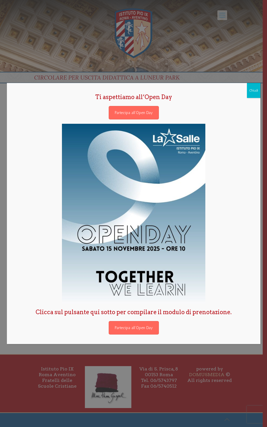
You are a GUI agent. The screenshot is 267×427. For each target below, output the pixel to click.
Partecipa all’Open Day (134, 112)
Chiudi (253, 90)
